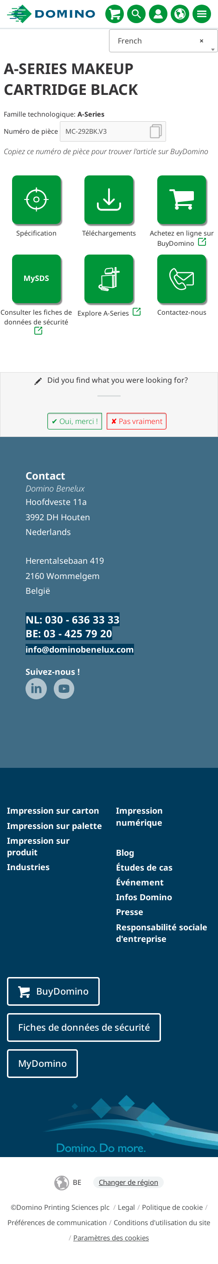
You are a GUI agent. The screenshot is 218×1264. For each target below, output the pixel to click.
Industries (28, 866)
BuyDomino (53, 991)
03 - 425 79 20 (78, 633)
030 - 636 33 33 (82, 619)
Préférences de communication (57, 1222)
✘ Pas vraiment (136, 421)
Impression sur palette (54, 825)
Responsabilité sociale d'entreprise (161, 933)
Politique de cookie (172, 1207)
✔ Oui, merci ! (74, 421)
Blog (125, 852)
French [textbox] (161, 40)
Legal (126, 1207)
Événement (140, 882)
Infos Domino (144, 897)
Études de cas (144, 867)
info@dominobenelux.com (80, 649)
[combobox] (163, 40)
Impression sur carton (53, 810)
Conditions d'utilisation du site (162, 1222)
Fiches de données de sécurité (84, 1027)
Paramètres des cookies (111, 1237)
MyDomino (42, 1063)
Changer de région (128, 1182)
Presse (129, 911)
